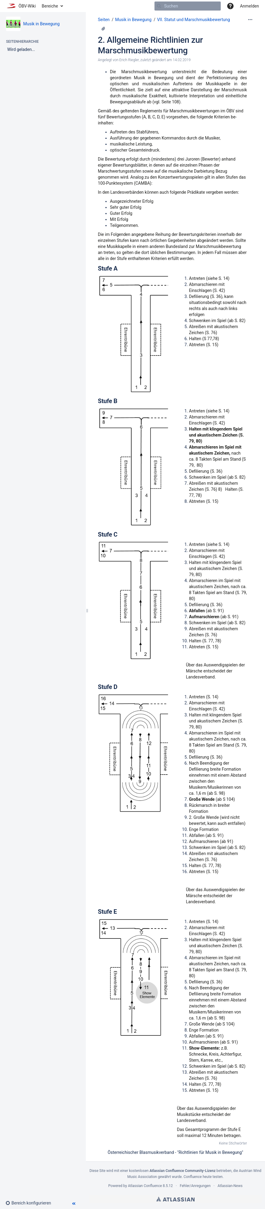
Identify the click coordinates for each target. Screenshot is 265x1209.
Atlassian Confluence (145, 1186)
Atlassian (175, 1199)
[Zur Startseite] (21, 6)
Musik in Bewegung (41, 23)
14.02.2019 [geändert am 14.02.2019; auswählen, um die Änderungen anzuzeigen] (182, 60)
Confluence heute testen (203, 1177)
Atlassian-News (229, 1186)
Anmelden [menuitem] (249, 6)
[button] (230, 6)
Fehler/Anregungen (195, 1186)
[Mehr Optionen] (250, 19)
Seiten (104, 19)
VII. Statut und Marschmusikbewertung (193, 19)
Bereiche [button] (50, 6)
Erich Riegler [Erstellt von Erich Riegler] (129, 60)
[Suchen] (159, 6)
